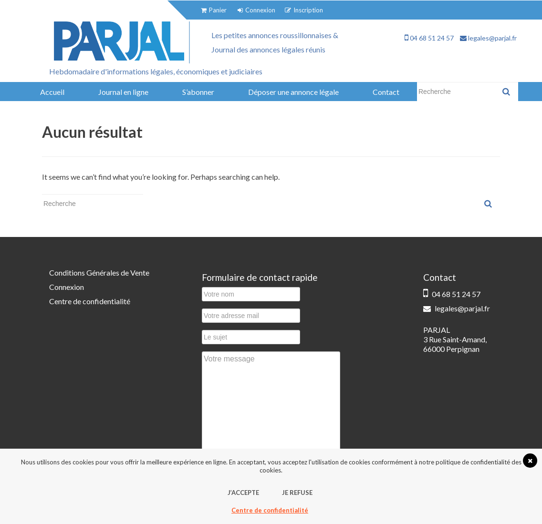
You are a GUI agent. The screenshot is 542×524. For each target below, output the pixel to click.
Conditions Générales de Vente (99, 272)
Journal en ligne (123, 91)
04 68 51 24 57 (429, 38)
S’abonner (198, 91)
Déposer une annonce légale (293, 91)
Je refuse (297, 492)
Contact (386, 91)
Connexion (66, 286)
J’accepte (243, 492)
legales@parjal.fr (488, 38)
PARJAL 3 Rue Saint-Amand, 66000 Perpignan (455, 339)
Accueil (52, 91)
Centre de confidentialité (89, 301)
